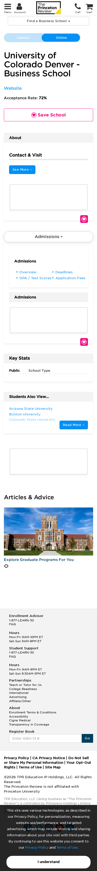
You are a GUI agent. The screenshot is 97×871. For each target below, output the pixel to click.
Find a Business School (48, 21)
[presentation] (5, 566)
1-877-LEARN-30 (21, 620)
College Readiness (23, 689)
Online (61, 38)
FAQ (12, 624)
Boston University (25, 414)
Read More (74, 425)
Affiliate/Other (20, 701)
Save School (84, 219)
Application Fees (70, 278)
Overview (27, 272)
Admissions (49, 236)
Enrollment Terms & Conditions (32, 712)
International (18, 693)
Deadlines (64, 272)
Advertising (18, 697)
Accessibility (18, 716)
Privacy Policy (36, 847)
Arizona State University (31, 409)
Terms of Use (67, 847)
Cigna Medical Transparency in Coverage (29, 722)
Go (87, 738)
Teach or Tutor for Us (25, 685)
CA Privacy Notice (48, 758)
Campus (23, 38)
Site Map (53, 767)
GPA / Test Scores (35, 278)
